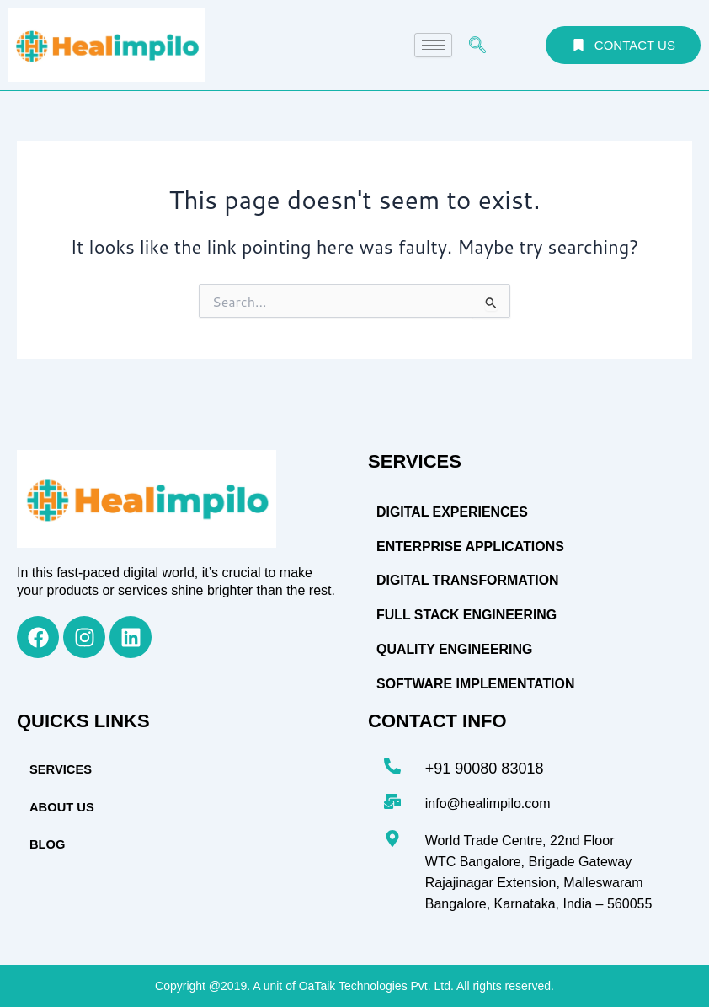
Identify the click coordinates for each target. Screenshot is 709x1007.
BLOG (47, 844)
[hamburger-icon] (433, 45)
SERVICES (60, 769)
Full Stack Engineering (466, 615)
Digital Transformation (468, 580)
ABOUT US (61, 807)
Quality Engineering (454, 649)
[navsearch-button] (477, 45)
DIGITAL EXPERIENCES (452, 512)
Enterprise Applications (470, 546)
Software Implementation (476, 684)
